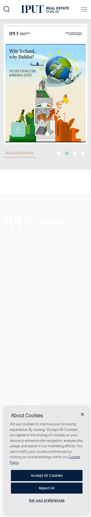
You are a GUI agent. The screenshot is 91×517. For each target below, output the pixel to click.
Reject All (47, 488)
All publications (19, 152)
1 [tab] (58, 153)
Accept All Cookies (47, 475)
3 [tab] (75, 153)
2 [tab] (66, 153)
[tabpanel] (45, 78)
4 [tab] (83, 153)
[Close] (82, 414)
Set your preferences (47, 500)
